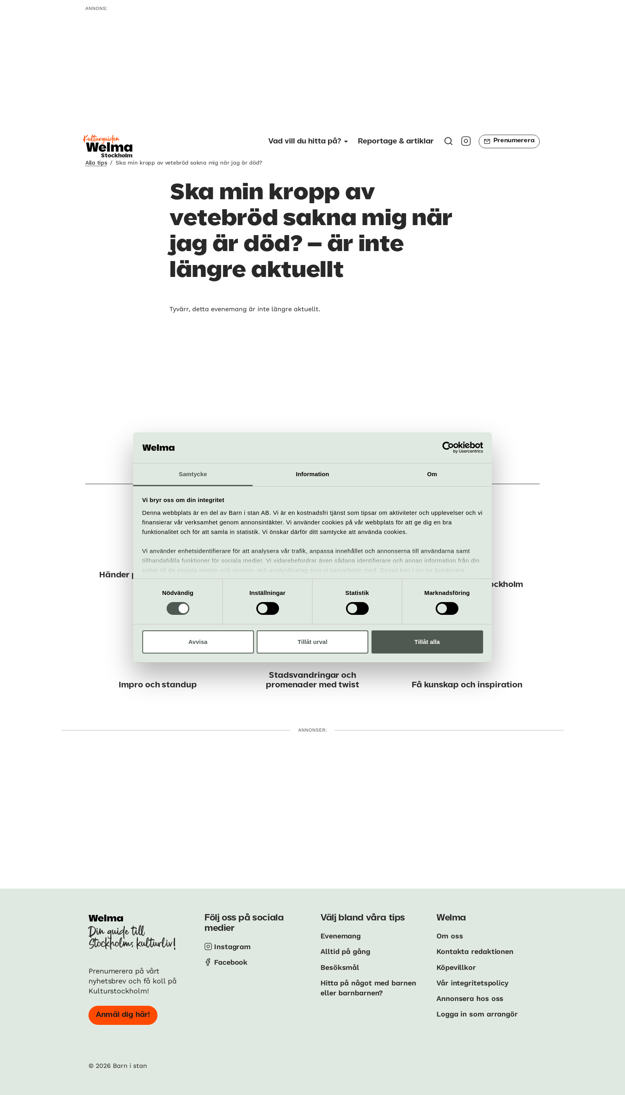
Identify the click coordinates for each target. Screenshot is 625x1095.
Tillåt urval (313, 641)
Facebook (231, 962)
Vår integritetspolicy (472, 983)
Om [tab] (432, 474)
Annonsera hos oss (469, 998)
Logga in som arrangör (477, 1014)
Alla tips (96, 162)
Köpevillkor (456, 967)
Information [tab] (312, 474)
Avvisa (198, 641)
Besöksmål (339, 967)
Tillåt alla (427, 641)
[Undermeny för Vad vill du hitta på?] (308, 141)
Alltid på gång (345, 951)
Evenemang (340, 936)
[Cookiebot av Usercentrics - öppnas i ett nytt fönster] (448, 447)
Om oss (449, 936)
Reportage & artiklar (396, 141)
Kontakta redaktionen (474, 951)
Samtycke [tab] (193, 474)
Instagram (232, 946)
